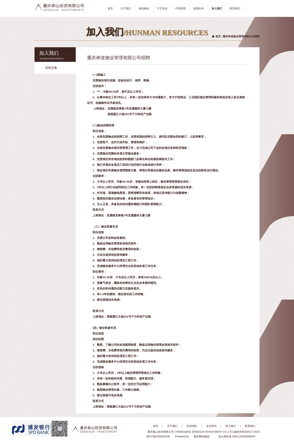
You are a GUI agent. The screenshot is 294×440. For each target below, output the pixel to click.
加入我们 (230, 426)
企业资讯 (211, 426)
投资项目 (192, 426)
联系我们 (250, 426)
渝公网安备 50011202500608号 (236, 436)
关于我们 (172, 426)
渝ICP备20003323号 (158, 436)
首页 (218, 36)
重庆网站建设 (201, 436)
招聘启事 (51, 67)
